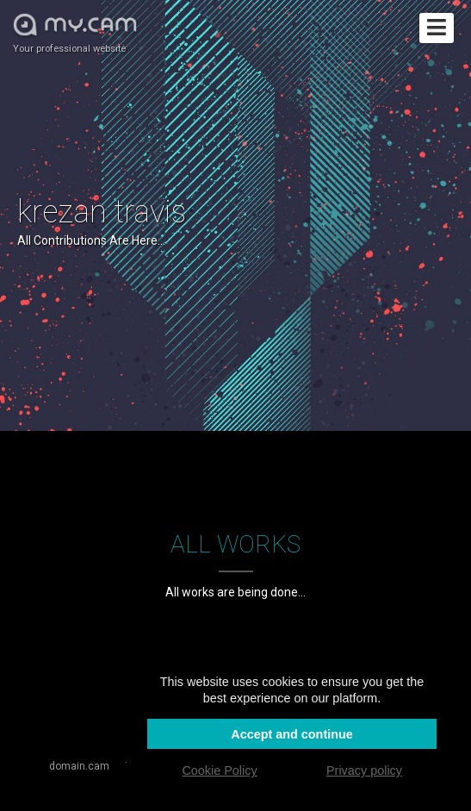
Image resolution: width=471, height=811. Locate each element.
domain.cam (79, 766)
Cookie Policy (219, 770)
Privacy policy (364, 770)
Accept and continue (292, 734)
